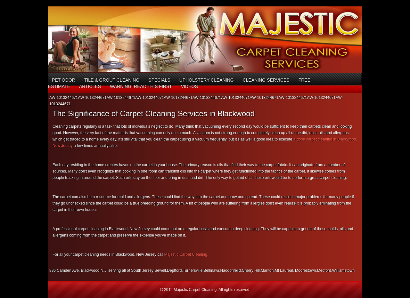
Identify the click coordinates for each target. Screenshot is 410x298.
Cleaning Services (266, 80)
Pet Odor (63, 80)
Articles (90, 86)
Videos (189, 86)
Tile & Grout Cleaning (111, 80)
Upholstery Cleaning (206, 80)
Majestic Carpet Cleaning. (186, 254)
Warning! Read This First (141, 86)
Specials (159, 80)
